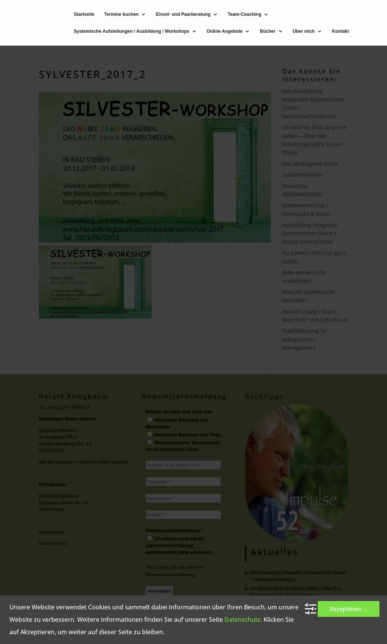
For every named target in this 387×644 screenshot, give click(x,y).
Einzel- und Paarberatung (183, 14)
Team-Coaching (244, 14)
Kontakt (340, 31)
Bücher (267, 31)
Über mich (304, 31)
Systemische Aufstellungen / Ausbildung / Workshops (131, 31)
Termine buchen (121, 14)
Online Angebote (225, 31)
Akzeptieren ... (348, 609)
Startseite (84, 14)
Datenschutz (242, 619)
